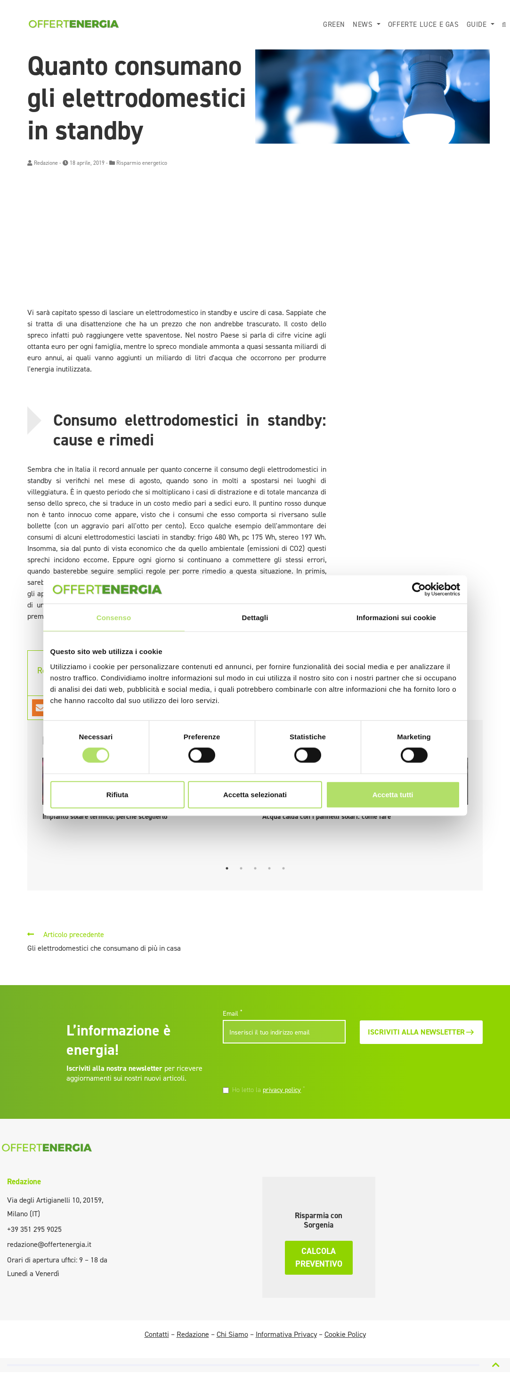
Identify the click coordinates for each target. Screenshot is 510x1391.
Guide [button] (478, 24)
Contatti (157, 1334)
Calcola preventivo (318, 1257)
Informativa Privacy (286, 1334)
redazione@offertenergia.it (49, 1244)
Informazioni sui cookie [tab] (396, 618)
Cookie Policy (345, 1334)
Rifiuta (117, 794)
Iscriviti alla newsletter (421, 1032)
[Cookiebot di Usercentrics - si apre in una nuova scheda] (419, 589)
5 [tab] (283, 868)
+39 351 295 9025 (34, 1229)
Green (334, 24)
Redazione (45, 163)
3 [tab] (255, 868)
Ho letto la (268, 1089)
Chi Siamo (232, 1334)
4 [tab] (269, 868)
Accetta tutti (392, 794)
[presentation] (287, 1065)
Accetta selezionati (255, 794)
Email (232, 1013)
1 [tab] (227, 868)
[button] (504, 24)
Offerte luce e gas (423, 24)
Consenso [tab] (114, 618)
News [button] (364, 24)
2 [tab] (241, 868)
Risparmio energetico (141, 163)
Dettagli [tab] (255, 618)
